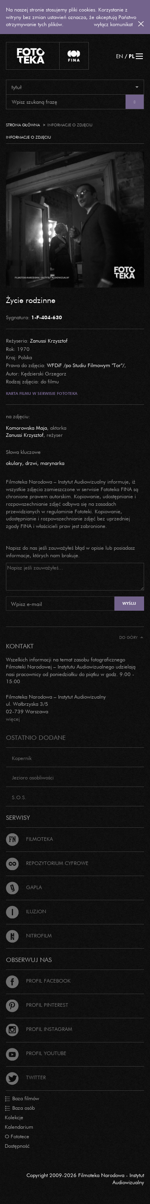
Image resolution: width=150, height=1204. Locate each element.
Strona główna (23, 125)
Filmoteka (29, 839)
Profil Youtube (36, 1053)
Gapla (24, 887)
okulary (14, 463)
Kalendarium (19, 1127)
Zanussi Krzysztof (49, 340)
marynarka (52, 463)
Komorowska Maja (26, 428)
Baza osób (20, 1108)
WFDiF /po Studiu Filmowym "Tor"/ (85, 365)
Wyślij (129, 603)
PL (132, 56)
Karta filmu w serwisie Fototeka (41, 393)
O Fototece (17, 1136)
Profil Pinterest (37, 1005)
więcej (13, 719)
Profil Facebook (38, 980)
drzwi (31, 463)
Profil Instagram (39, 1029)
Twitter (26, 1077)
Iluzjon (26, 911)
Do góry (131, 637)
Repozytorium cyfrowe (47, 863)
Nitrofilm (29, 935)
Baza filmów (22, 1098)
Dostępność (17, 1146)
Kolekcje (14, 1117)
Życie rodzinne (30, 300)
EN (119, 56)
